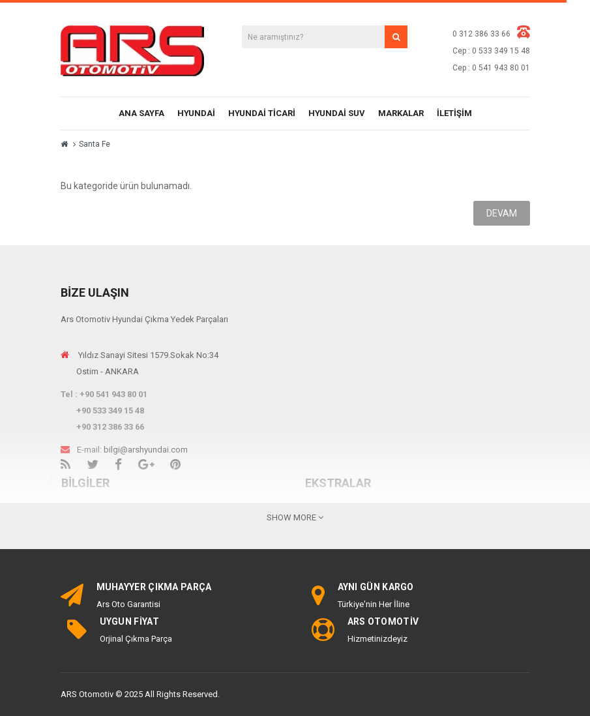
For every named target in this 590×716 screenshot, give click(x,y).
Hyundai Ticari (261, 113)
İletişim (454, 113)
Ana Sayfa (141, 113)
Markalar (401, 113)
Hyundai (196, 113)
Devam (501, 213)
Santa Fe (94, 144)
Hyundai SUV (336, 113)
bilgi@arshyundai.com (146, 450)
